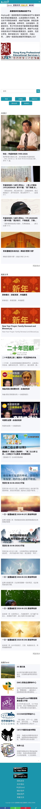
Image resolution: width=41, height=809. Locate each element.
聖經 (6, 99)
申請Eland (20, 787)
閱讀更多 (36, 266)
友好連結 (20, 784)
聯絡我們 (20, 794)
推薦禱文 (26, 103)
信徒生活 (34, 99)
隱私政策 (20, 781)
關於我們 (20, 791)
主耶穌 (20, 99)
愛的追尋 (14, 103)
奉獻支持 (20, 797)
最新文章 (4, 274)
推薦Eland (5, 662)
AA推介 (4, 113)
